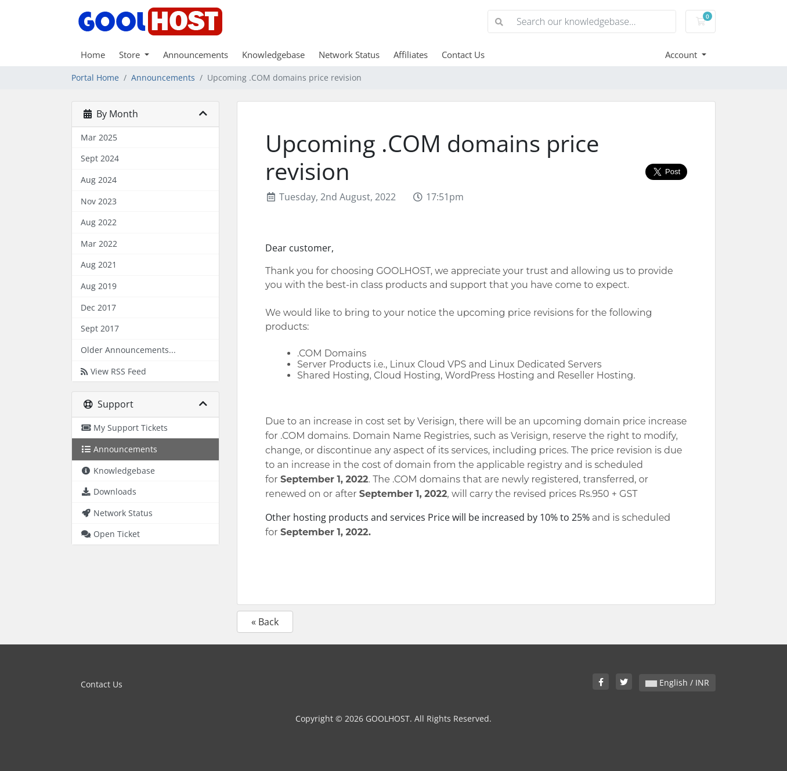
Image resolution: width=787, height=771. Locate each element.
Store (130, 54)
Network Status (349, 54)
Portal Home (95, 77)
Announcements (195, 54)
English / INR (677, 682)
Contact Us (463, 54)
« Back (265, 621)
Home (93, 54)
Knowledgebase (273, 54)
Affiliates (411, 54)
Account (682, 54)
